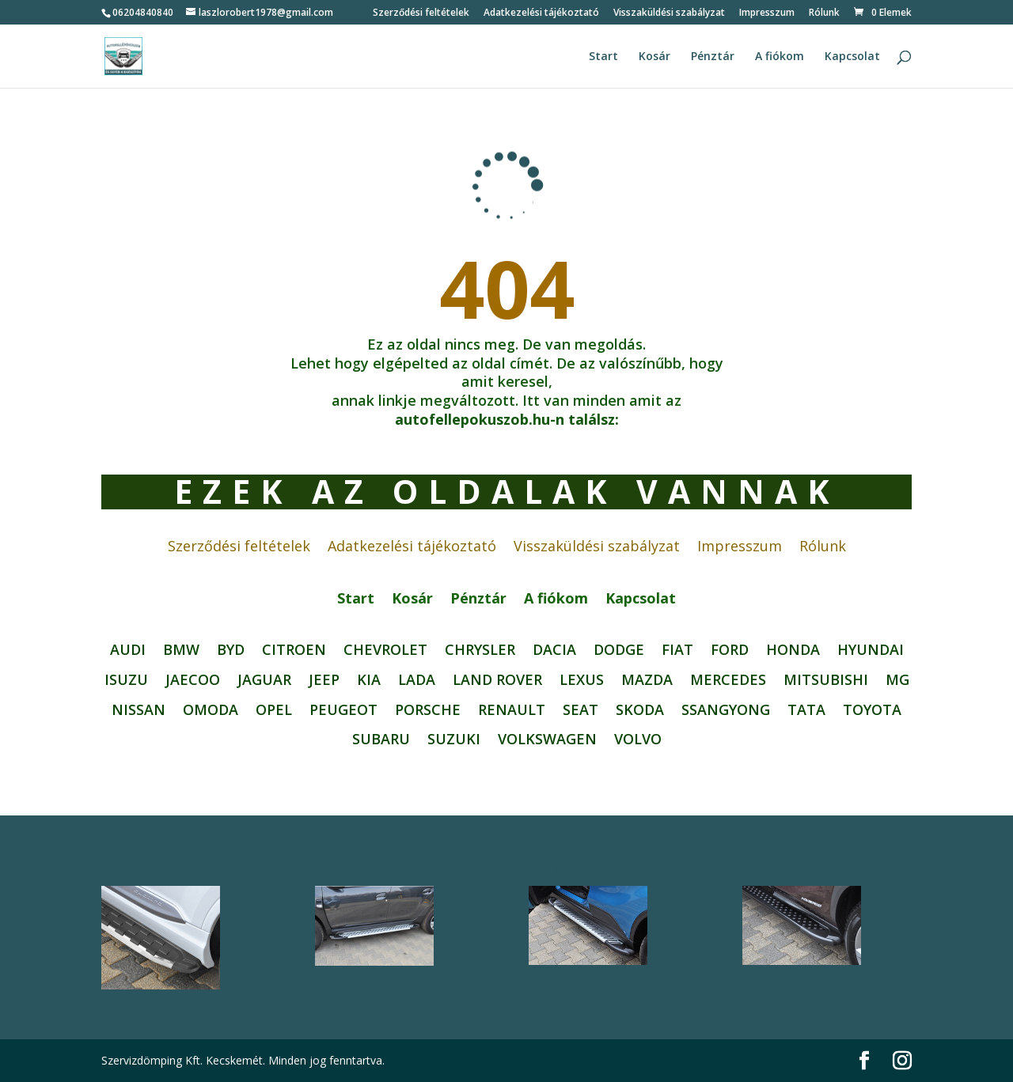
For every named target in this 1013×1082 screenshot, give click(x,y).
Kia (369, 680)
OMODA (210, 710)
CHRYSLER (480, 650)
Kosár (654, 57)
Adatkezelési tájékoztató (541, 13)
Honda (793, 650)
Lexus (582, 680)
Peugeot (343, 710)
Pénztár (712, 57)
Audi (128, 650)
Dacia (554, 650)
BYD (231, 650)
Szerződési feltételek (421, 13)
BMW (181, 650)
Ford (730, 650)
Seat (580, 710)
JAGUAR (264, 680)
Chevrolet (385, 650)
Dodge (619, 650)
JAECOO (192, 680)
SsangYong (725, 710)
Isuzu (126, 680)
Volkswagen (547, 739)
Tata (806, 710)
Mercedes (728, 680)
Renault (511, 710)
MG (897, 680)
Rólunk (824, 13)
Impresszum (767, 13)
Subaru (381, 739)
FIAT (677, 650)
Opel (274, 710)
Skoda (640, 710)
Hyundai (870, 650)
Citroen (294, 650)
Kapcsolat (852, 57)
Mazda (647, 680)
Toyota (872, 710)
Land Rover (497, 680)
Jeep (324, 680)
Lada (416, 680)
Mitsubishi (825, 680)
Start (603, 57)
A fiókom (779, 57)
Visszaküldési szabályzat (669, 13)
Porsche (428, 710)
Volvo (638, 739)
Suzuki (453, 739)
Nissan (138, 710)
